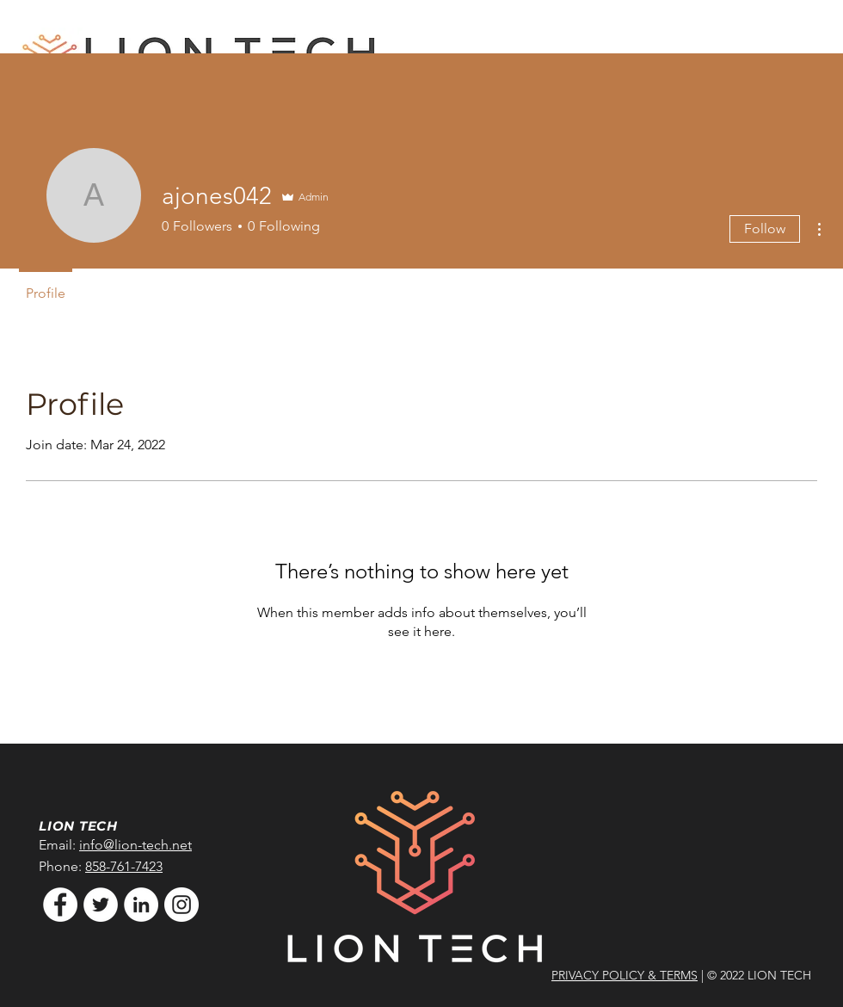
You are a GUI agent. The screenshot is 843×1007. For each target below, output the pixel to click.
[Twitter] (100, 904)
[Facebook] (60, 904)
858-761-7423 (124, 866)
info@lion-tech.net (135, 845)
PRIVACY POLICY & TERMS (624, 975)
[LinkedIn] (141, 904)
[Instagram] (181, 904)
